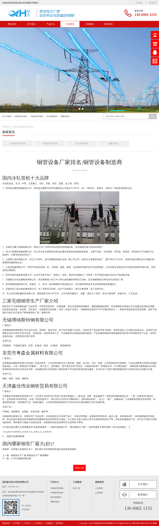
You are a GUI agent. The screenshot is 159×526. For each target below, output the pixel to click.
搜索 (152, 116)
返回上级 (79, 468)
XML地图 (153, 523)
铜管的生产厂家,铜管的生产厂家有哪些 (30, 455)
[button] (76, 109)
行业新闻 (99, 493)
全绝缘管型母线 (20, 116)
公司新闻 (99, 488)
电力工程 (76, 488)
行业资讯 (70, 24)
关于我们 (139, 3)
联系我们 (153, 3)
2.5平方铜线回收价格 (21, 458)
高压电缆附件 (51, 116)
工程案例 (89, 24)
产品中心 (50, 24)
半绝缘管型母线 (36, 116)
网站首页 (12, 24)
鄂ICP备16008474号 (140, 523)
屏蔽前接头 (65, 116)
